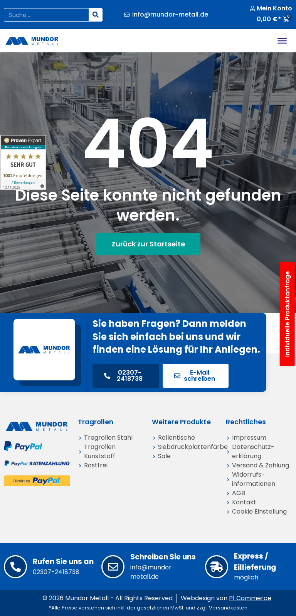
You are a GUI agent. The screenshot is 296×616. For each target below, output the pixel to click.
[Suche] (95, 14)
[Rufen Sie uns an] (15, 566)
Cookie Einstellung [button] (259, 511)
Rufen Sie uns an (63, 561)
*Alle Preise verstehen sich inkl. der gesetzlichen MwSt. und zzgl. (148, 607)
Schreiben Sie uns (163, 557)
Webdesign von (226, 598)
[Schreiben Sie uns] (112, 566)
